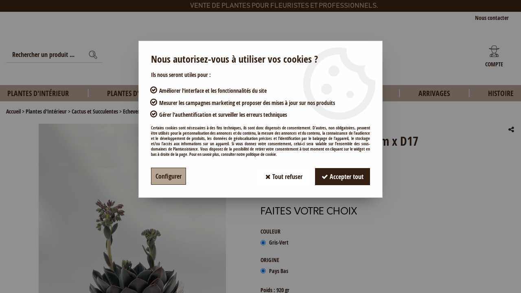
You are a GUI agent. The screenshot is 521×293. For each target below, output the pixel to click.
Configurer (168, 176)
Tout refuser (283, 176)
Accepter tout (342, 176)
